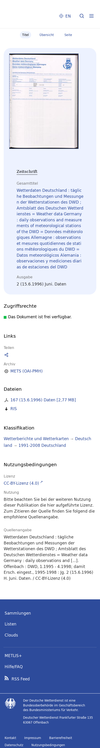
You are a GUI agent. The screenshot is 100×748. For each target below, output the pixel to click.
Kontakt (10, 737)
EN (68, 16)
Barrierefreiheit (60, 737)
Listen (10, 624)
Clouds (11, 635)
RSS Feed (21, 679)
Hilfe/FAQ (14, 666)
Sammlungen (18, 613)
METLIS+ (13, 655)
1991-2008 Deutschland (42, 445)
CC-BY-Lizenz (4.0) (21, 483)
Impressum (32, 737)
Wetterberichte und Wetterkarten (36, 438)
